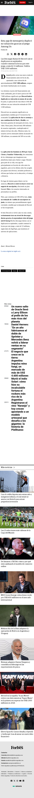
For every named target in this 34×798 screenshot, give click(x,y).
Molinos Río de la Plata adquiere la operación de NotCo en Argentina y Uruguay (15, 631)
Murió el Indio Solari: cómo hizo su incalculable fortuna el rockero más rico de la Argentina (19, 389)
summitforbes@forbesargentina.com (14, 760)
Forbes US (4, 49)
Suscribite (22, 2)
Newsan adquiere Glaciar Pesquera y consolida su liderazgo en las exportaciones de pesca (15, 664)
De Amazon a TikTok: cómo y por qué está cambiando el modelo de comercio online (16, 564)
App (14, 271)
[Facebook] (11, 781)
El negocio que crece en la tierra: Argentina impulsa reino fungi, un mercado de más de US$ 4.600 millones (19, 363)
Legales (24, 773)
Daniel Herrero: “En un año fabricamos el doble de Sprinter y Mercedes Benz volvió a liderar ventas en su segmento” (20, 336)
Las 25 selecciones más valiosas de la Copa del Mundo (15, 532)
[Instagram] (17, 781)
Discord (21, 271)
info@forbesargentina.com (12, 758)
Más (7, 304)
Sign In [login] (31, 2)
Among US (6, 271)
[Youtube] (20, 781)
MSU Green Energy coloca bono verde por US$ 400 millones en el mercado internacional (16, 597)
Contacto (17, 771)
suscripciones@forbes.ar (14, 763)
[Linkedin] (23, 781)
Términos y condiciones (14, 773)
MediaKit (3, 771)
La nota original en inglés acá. (11, 251)
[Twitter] (14, 781)
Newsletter (10, 771)
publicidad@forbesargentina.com (14, 755)
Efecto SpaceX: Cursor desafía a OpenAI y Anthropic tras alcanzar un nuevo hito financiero (17, 734)
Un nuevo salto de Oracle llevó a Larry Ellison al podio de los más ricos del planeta (19, 314)
